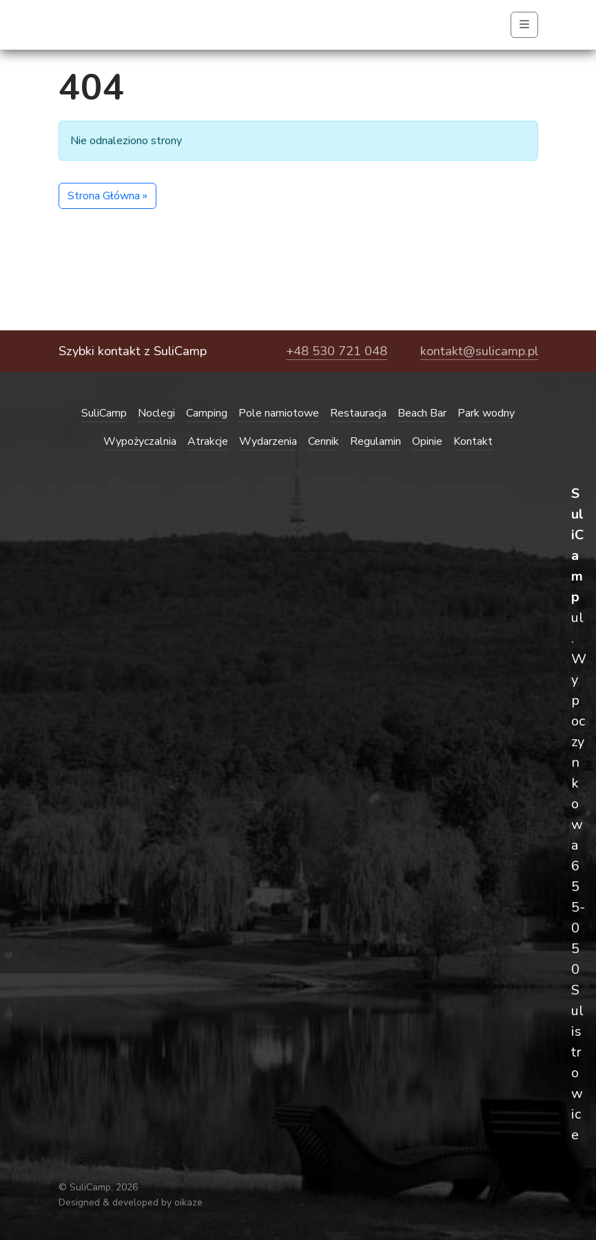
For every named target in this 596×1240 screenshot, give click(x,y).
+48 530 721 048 (336, 350)
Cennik (323, 441)
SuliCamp (104, 413)
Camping (206, 413)
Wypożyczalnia (139, 441)
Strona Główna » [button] (107, 195)
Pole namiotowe (278, 413)
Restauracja (358, 413)
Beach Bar (422, 413)
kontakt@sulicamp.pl (479, 350)
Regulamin (375, 441)
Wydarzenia (268, 441)
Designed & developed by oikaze (131, 1202)
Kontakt (473, 441)
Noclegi (156, 413)
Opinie (427, 441)
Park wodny (486, 413)
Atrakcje (207, 441)
